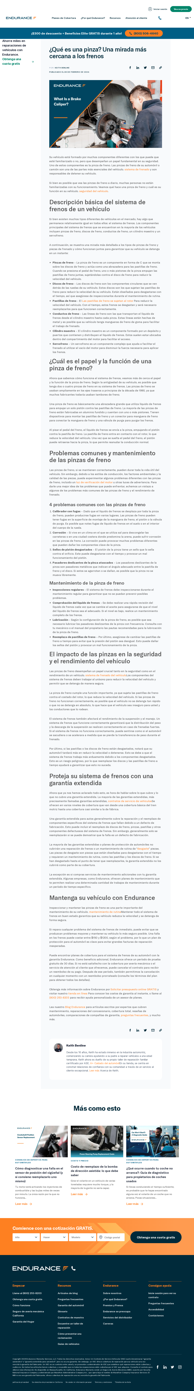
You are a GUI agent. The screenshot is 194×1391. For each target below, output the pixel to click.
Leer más (94, 1070)
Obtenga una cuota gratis (18, 61)
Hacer (46, 1237)
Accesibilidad (156, 1309)
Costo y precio (80, 1161)
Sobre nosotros (112, 1293)
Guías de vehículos (68, 1343)
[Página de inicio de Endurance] (21, 18)
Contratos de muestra (71, 1317)
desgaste (143, 848)
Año (17, 1237)
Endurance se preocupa (116, 1311)
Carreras (108, 1323)
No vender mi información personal (79, 1382)
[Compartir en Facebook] (130, 67)
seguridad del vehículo (93, 191)
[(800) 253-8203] (170, 18)
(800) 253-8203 (59, 997)
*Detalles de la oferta (123, 1382)
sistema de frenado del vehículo (105, 675)
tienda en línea (77, 993)
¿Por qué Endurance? (115, 1299)
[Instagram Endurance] (180, 1367)
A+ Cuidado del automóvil (104, 1063)
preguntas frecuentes (134, 1015)
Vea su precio (181, 9)
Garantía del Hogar (23, 1321)
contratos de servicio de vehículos (130, 801)
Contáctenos (156, 1315)
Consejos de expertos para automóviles (31, 1161)
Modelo (76, 1237)
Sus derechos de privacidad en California (47, 1382)
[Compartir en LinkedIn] (137, 67)
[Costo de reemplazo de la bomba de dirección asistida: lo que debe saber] (97, 1141)
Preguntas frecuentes (70, 1299)
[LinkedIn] (165, 1367)
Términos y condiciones (103, 1382)
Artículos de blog (68, 1293)
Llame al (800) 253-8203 (27, 1293)
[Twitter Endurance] (172, 1367)
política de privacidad (21, 1382)
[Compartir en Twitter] (145, 67)
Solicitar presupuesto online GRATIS (133, 989)
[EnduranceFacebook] (157, 1367)
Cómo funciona (21, 1305)
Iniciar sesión (157, 9)
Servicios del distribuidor (117, 1317)
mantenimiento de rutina (105, 911)
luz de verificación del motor (94, 482)
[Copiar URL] (160, 67)
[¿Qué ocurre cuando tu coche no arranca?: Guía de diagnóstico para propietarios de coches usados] (152, 1141)
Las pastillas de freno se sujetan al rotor (107, 300)
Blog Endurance (75, 1007)
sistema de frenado (137, 169)
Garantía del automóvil (71, 1305)
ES (188, 17)
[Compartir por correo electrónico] (152, 67)
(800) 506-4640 (143, 33)
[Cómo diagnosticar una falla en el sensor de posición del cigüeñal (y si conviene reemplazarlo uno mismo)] (41, 1141)
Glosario (62, 1311)
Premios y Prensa (113, 1305)
